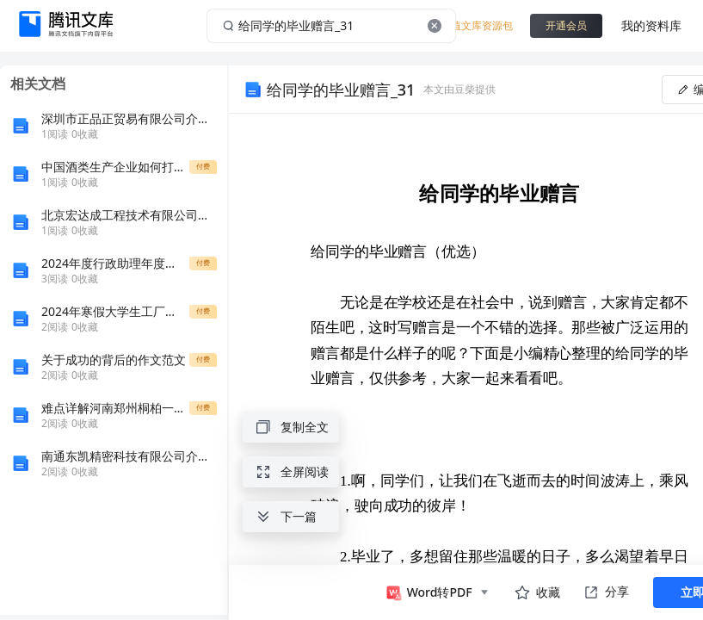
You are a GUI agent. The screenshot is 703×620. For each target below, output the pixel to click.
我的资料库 (651, 25)
